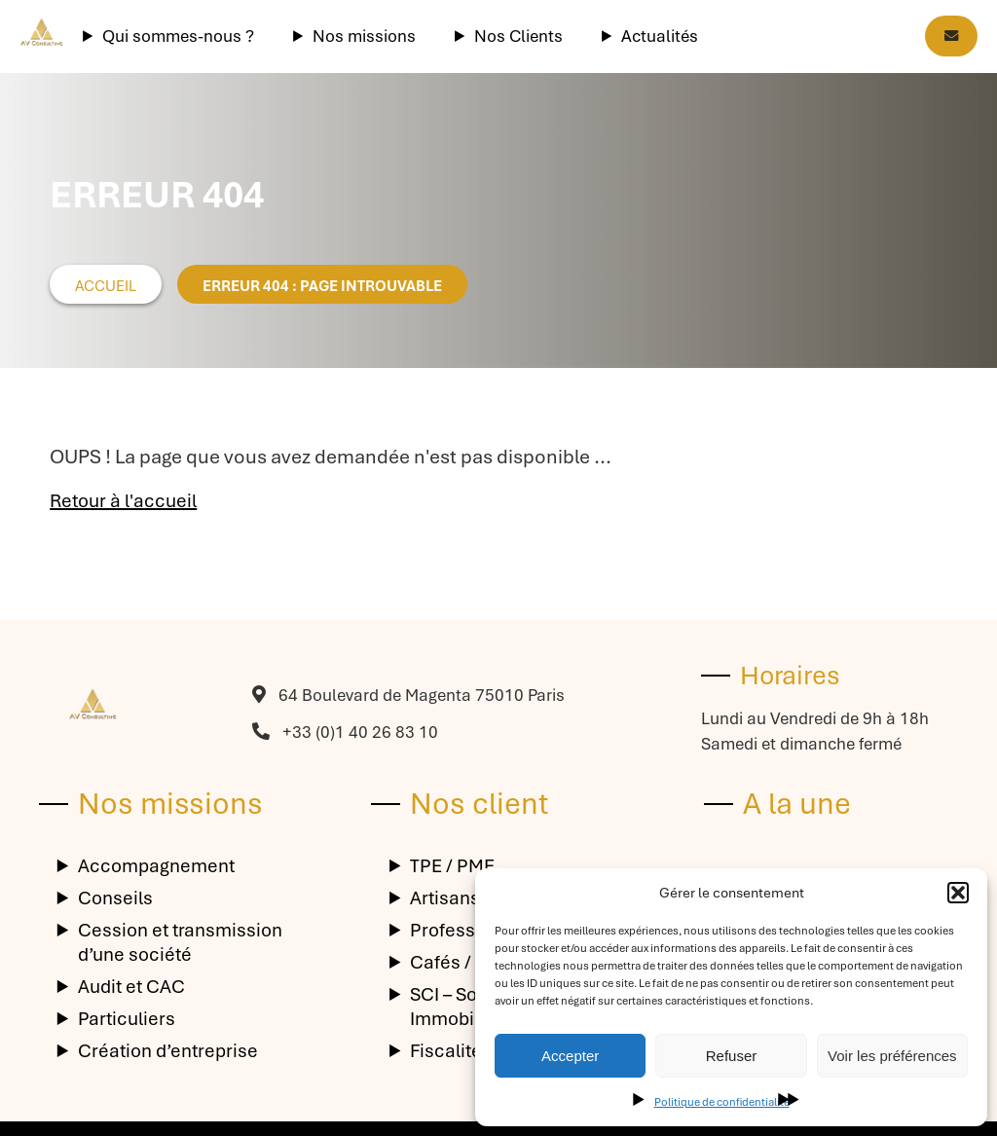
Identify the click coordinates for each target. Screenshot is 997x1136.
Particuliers (126, 1019)
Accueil (105, 286)
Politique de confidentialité (722, 1102)
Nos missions (364, 36)
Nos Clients (518, 36)
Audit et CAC (131, 986)
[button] (958, 892)
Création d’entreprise (168, 1051)
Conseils (115, 898)
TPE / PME (452, 866)
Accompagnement (156, 866)
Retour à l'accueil (123, 501)
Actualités (659, 36)
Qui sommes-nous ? (178, 36)
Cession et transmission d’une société (180, 942)
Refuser (731, 1055)
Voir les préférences (892, 1055)
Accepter (570, 1055)
